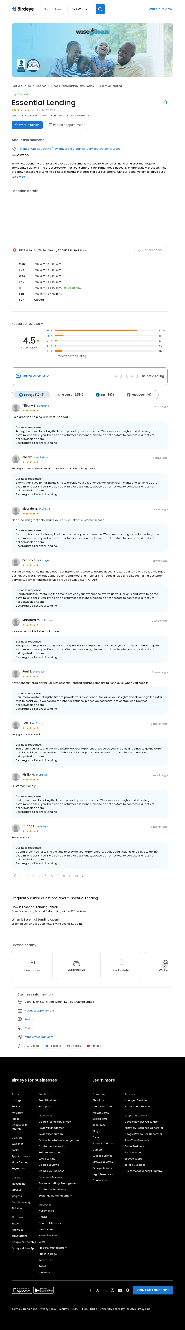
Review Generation (51, 1133)
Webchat (17, 1143)
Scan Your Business (136, 1139)
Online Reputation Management (59, 1139)
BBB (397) (103, 394)
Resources (99, 1124)
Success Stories (102, 1155)
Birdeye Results (102, 1167)
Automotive (46, 1210)
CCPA (93, 1308)
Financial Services (86, 149)
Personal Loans (110, 149)
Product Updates (103, 1143)
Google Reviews (49, 1164)
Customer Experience (52, 1189)
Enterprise (45, 1106)
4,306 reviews (46, 110)
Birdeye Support (134, 1158)
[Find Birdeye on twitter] (97, 1289)
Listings (16, 1099)
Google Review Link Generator (143, 1133)
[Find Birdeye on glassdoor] (127, 1289)
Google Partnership (24, 1241)
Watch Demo (100, 1112)
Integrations (19, 1235)
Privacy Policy (48, 1308)
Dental (43, 1216)
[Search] (100, 9)
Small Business (48, 1099)
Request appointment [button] (39, 1010)
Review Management (52, 1127)
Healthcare (46, 1228)
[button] (82, 875)
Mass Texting (20, 1161)
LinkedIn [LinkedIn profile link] (74, 1045)
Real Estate (46, 1259)
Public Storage (48, 1253)
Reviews (17, 1106)
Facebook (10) (136, 394)
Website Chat (48, 1158)
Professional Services (137, 1106)
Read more (20, 177)
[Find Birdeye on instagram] (112, 1289)
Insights (17, 1195)
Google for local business (55, 1121)
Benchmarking (21, 1201)
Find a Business (134, 1145)
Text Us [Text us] (29, 1019)
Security (64, 1308)
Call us (29, 1028)
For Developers (133, 1152)
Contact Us (99, 1180)
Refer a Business (134, 1164)
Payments (18, 1168)
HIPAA (84, 1308)
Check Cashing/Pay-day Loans (72, 86)
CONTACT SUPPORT (153, 1289)
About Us (98, 1099)
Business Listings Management (59, 1182)
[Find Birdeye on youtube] (120, 1289)
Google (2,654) (69, 394)
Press (95, 1136)
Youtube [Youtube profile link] (94, 1045)
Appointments (21, 1155)
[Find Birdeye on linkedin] (105, 1289)
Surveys (17, 1189)
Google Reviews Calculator (141, 1121)
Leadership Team (103, 1106)
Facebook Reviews (50, 1176)
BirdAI (15, 1223)
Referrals (17, 1112)
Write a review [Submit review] (27, 125)
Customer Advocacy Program (143, 1170)
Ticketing (17, 1207)
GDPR (74, 1308)
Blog (95, 1130)
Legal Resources (102, 1173)
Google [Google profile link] (33, 1045)
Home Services (48, 1235)
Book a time (100, 1118)
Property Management (53, 1247)
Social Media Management (55, 1195)
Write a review (160, 9)
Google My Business (51, 1170)
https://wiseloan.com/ (40, 1036)
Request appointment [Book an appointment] (67, 125)
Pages (15, 1118)
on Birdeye (43, 405)
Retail (42, 1265)
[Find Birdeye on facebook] (90, 1289)
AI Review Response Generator (143, 1127)
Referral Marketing (50, 1152)
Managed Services (135, 1099)
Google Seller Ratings (20, 1126)
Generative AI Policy (112, 1308)
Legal (42, 1241)
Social (15, 1149)
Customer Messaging (52, 1145)
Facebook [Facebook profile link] (53, 1045)
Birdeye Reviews (102, 1161)
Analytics (17, 1229)
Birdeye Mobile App (23, 1247)
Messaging (18, 1183)
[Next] (164, 965)
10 (76, 875)
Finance (41, 86)
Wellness (44, 1272)
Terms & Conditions (24, 1308)
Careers (97, 1149)
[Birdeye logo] (23, 9)
